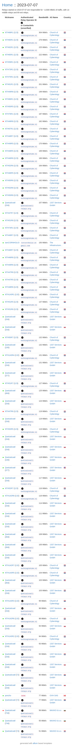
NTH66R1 (9, 99)
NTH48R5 (9, 151)
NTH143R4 (9, 355)
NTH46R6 (9, 158)
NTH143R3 (9, 601)
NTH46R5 (9, 173)
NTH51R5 (9, 302)
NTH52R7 (9, 488)
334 (7, 205)
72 (17, 675)
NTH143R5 (9, 573)
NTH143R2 (9, 636)
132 (17, 294)
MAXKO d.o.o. (56, 710)
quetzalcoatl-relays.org (27, 206)
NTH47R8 (9, 272)
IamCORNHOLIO (12, 243)
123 (16, 32)
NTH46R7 (9, 250)
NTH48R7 (9, 136)
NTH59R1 (9, 62)
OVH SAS (54, 695)
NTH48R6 (9, 287)
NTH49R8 (9, 92)
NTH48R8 (9, 121)
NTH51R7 (9, 383)
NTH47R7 (9, 213)
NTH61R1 (9, 84)
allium (35, 743)
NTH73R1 (9, 69)
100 (7, 347)
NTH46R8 (9, 257)
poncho (8, 695)
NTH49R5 (9, 143)
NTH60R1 (9, 40)
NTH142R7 (9, 565)
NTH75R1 (9, 77)
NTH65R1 (9, 55)
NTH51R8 (9, 220)
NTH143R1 (9, 294)
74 (17, 731)
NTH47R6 (9, 411)
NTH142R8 (9, 496)
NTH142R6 (9, 618)
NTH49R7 (9, 235)
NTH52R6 (9, 166)
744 (7, 713)
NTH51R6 (9, 309)
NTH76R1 (9, 114)
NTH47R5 (9, 280)
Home (7, 5)
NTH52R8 (9, 188)
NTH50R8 (9, 195)
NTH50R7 (9, 337)
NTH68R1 (9, 32)
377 (7, 376)
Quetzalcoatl (10, 203)
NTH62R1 (9, 47)
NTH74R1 (9, 228)
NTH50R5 (9, 106)
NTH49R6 (9, 265)
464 (7, 393)
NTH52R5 (9, 429)
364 (7, 537)
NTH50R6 (9, 180)
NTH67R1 (9, 129)
